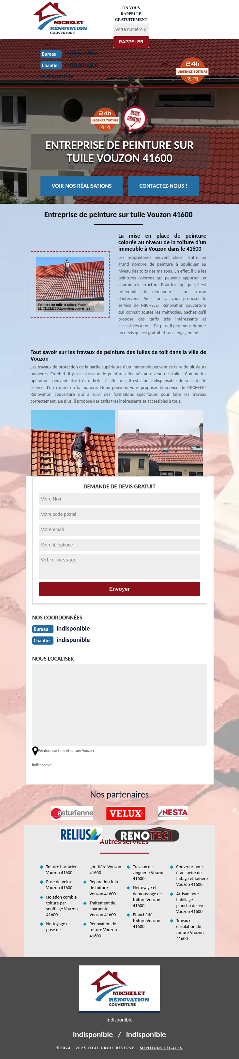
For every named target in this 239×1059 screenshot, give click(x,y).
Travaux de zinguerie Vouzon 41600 (149, 872)
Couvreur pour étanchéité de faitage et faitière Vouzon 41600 (192, 875)
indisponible (57, 76)
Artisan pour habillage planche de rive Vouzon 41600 (190, 903)
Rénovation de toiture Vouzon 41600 (103, 929)
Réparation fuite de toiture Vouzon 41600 (105, 887)
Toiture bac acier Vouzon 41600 (61, 869)
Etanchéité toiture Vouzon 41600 (146, 920)
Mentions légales (161, 1048)
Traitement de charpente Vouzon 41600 (103, 908)
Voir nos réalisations (82, 185)
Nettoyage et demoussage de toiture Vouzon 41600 (147, 896)
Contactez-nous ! (163, 185)
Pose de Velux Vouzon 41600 (59, 884)
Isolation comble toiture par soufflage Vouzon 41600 (62, 906)
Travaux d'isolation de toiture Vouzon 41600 (190, 929)
